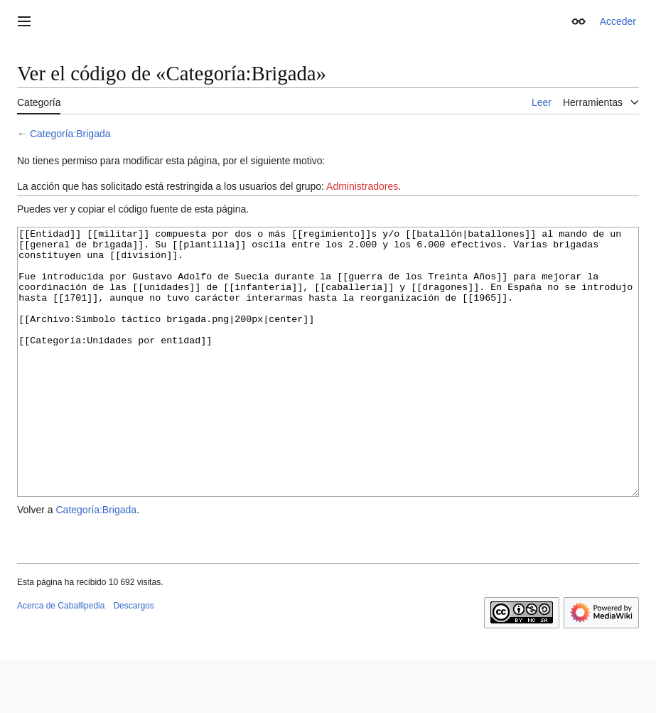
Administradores (362, 186)
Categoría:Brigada (70, 133)
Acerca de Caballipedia (60, 659)
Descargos (133, 659)
